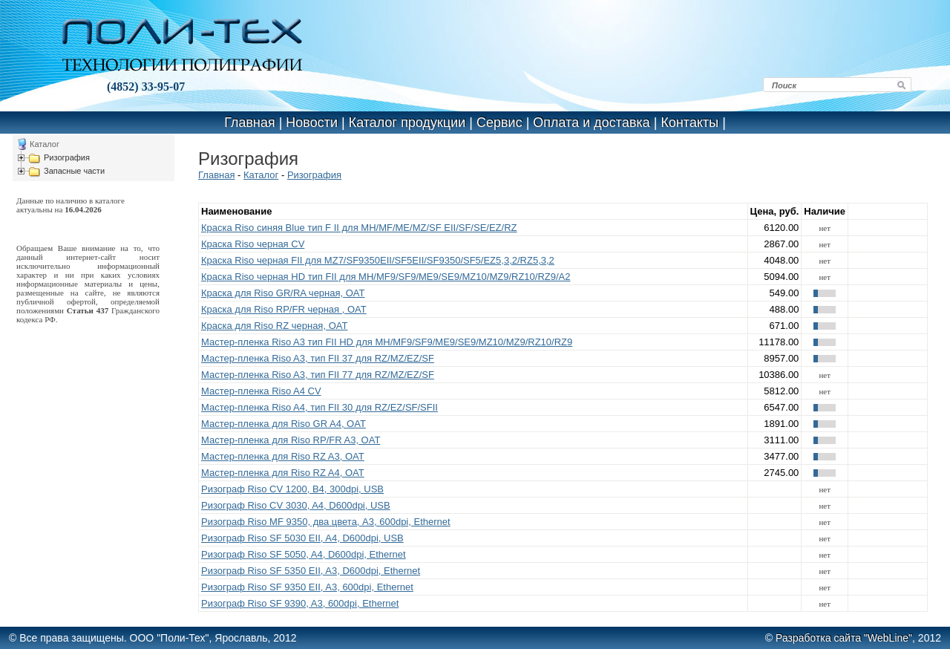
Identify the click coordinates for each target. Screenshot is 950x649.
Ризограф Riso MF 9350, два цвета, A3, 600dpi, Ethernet (326, 521)
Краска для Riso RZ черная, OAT (274, 325)
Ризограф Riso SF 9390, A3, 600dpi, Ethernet (300, 603)
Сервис (499, 122)
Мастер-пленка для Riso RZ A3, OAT (282, 456)
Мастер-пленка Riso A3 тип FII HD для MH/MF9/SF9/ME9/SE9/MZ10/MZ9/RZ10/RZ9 (386, 342)
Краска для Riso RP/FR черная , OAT (284, 309)
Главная (249, 122)
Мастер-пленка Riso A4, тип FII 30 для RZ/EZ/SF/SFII (319, 407)
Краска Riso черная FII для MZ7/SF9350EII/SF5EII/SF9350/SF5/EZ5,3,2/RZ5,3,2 (377, 260)
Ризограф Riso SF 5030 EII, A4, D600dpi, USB (302, 538)
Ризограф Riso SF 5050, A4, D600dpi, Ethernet (303, 554)
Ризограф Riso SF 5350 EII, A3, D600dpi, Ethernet (310, 570)
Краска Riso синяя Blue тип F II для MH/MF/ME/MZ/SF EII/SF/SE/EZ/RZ (359, 227)
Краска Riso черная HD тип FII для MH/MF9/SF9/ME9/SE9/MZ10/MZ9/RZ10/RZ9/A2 (385, 276)
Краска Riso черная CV (252, 244)
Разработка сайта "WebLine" (844, 638)
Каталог (260, 174)
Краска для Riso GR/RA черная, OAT (283, 293)
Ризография (67, 157)
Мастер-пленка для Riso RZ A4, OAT (282, 472)
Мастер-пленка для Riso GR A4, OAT (283, 423)
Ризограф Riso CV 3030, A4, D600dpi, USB (295, 505)
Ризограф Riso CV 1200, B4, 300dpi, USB (292, 489)
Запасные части (74, 170)
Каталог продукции (407, 122)
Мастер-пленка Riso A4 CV (261, 391)
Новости (312, 122)
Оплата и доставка (591, 122)
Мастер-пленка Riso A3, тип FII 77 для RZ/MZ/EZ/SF (317, 374)
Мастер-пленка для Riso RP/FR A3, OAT (290, 440)
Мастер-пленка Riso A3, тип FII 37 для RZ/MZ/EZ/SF (317, 358)
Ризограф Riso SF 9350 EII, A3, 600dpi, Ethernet (307, 587)
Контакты (689, 122)
